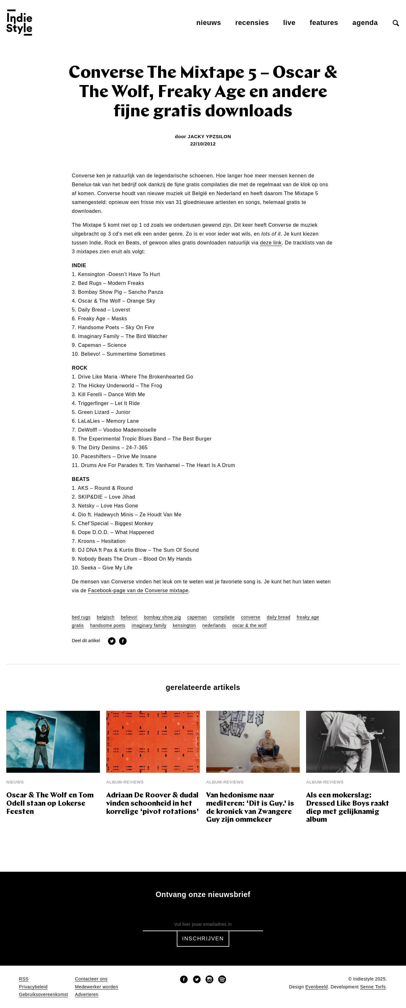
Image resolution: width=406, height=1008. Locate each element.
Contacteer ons (91, 979)
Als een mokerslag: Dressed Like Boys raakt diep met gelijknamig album (347, 808)
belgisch (105, 617)
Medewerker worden (96, 987)
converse (250, 617)
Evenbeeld (316, 987)
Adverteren (86, 994)
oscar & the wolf (249, 625)
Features (324, 23)
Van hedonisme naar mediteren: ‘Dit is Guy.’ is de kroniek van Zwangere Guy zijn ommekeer (250, 808)
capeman (197, 617)
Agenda (365, 23)
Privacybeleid (33, 987)
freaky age (308, 617)
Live (289, 23)
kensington (184, 625)
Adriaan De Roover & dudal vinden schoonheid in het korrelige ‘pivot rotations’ (152, 804)
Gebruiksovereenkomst (43, 994)
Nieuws (208, 23)
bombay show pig (162, 617)
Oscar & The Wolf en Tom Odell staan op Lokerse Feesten (50, 804)
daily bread (279, 617)
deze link (270, 242)
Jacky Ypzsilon (209, 136)
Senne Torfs (373, 987)
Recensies (252, 23)
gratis (78, 625)
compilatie (224, 617)
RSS (23, 979)
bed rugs (81, 617)
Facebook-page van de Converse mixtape (138, 590)
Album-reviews (125, 782)
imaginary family (149, 625)
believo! (129, 617)
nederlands (214, 625)
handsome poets (107, 625)
